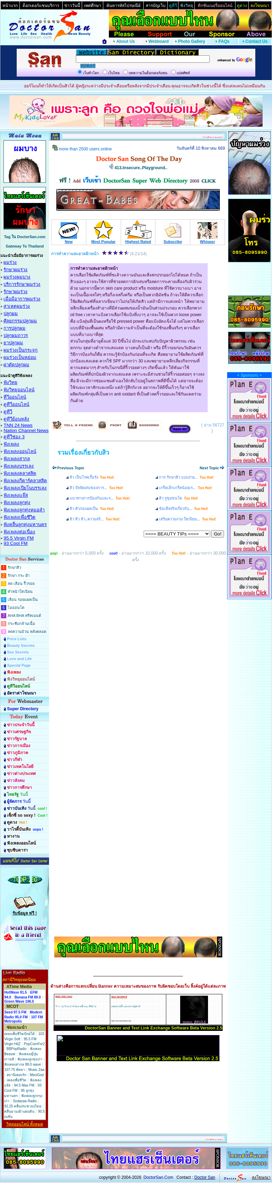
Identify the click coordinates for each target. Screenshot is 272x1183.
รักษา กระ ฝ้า (19, 575)
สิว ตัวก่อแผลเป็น (92, 509)
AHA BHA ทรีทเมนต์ (24, 615)
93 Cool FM (15, 543)
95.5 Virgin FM (18, 538)
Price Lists (16, 639)
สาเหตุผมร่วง (16, 306)
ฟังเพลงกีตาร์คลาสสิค (25, 480)
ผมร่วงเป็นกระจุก (20, 350)
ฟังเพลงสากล (16, 458)
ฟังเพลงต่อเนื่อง (19, 531)
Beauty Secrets (21, 645)
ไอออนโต (16, 607)
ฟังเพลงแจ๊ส (15, 495)
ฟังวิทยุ (10, 382)
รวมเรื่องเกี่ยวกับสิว (83, 452)
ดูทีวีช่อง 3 (13, 436)
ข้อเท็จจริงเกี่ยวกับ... (183, 509)
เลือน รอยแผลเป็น (23, 599)
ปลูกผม (10, 313)
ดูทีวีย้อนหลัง (16, 419)
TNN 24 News (17, 425)
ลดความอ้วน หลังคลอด (27, 631)
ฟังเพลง (11, 444)
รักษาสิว (14, 567)
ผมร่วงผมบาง (16, 277)
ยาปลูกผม (13, 342)
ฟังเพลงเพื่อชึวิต (19, 517)
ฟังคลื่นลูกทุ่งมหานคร (25, 524)
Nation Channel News (25, 430)
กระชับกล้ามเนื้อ (21, 623)
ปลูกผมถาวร (15, 335)
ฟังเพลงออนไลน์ (19, 451)
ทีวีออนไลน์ (14, 397)
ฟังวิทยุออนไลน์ (18, 389)
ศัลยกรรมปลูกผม (20, 320)
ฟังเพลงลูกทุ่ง (16, 502)
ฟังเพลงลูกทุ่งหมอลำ (24, 509)
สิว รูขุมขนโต (178, 498)
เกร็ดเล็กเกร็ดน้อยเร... (185, 488)
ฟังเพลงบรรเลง (18, 466)
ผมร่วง (10, 262)
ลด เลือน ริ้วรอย (21, 583)
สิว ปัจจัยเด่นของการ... (96, 488)
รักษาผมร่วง (15, 269)
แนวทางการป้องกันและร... (100, 498)
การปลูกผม (14, 328)
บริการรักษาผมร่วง (21, 284)
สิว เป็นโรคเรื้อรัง (92, 477)
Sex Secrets (18, 652)
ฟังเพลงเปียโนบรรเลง (25, 488)
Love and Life (19, 659)
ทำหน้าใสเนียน (20, 591)
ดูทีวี (7, 411)
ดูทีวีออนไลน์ (16, 404)
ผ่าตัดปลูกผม (16, 364)
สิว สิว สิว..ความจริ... (95, 519)
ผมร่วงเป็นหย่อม (19, 357)
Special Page (19, 665)
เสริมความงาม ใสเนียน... (187, 519)
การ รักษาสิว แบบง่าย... (186, 477)
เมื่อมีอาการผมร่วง (21, 298)
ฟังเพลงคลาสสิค (19, 473)
